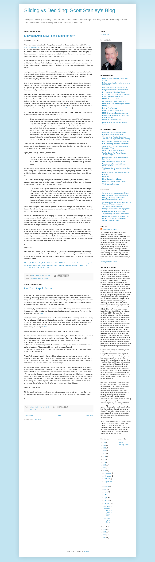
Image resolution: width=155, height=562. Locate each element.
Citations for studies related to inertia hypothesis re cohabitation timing (114, 133)
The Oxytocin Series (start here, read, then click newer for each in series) (116, 169)
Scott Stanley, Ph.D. (109, 229)
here (41, 313)
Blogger (86, 551)
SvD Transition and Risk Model (112, 206)
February (108, 503)
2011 (104, 532)
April (106, 498)
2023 (104, 445)
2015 (104, 468)
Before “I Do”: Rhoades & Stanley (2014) (115, 216)
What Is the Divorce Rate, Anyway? (113, 150)
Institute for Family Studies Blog (112, 110)
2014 (104, 471)
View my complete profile (109, 262)
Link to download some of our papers (114, 211)
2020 (104, 454)
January (107, 506)
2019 (104, 456)
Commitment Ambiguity (36, 278)
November (108, 476)
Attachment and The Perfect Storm (113, 161)
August (107, 486)
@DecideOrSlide (105, 34)
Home (59, 416)
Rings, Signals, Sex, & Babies (112, 179)
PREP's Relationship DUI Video (112, 99)
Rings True (105, 176)
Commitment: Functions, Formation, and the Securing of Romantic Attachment (116, 203)
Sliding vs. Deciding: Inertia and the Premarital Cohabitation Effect (113, 198)
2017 (104, 462)
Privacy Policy (123, 445)
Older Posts (89, 416)
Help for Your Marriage (109, 108)
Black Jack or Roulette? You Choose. (114, 181)
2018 (104, 459)
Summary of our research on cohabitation (115, 193)
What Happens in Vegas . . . (111, 184)
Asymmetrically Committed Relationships (115, 214)
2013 (104, 526)
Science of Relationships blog (111, 120)
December (108, 473)
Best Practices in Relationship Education (115, 195)
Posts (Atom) (37, 419)
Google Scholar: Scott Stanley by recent (115, 90)
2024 (104, 442)
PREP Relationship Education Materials (115, 113)
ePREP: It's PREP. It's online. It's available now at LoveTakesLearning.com (116, 95)
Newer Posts (29, 416)
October (107, 479)
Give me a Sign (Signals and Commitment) (116, 141)
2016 (104, 465)
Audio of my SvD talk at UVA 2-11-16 (114, 101)
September (108, 482)
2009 (104, 538)
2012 (104, 529)
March (107, 500)
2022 (104, 448)
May (106, 495)
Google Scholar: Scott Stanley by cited (114, 87)
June (106, 492)
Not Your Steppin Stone (38, 288)
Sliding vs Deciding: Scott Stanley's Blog (69, 10)
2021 (104, 451)
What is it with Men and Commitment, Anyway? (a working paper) (114, 219)
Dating (46, 278)
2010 (104, 535)
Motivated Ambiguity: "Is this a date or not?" (50, 35)
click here (69, 108)
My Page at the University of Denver (114, 92)
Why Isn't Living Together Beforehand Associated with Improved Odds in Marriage (116, 138)
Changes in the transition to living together (115, 209)
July (106, 489)
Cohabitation (33, 410)
